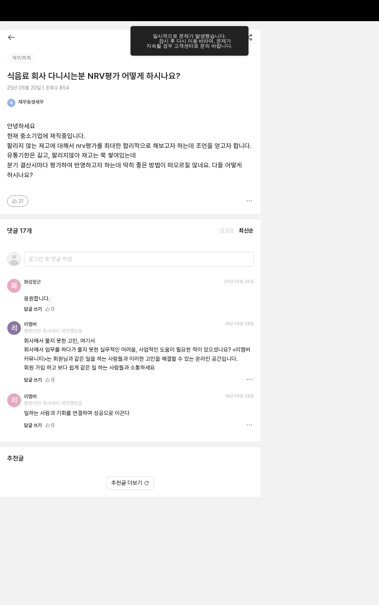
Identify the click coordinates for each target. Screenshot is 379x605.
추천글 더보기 (130, 483)
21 (18, 201)
